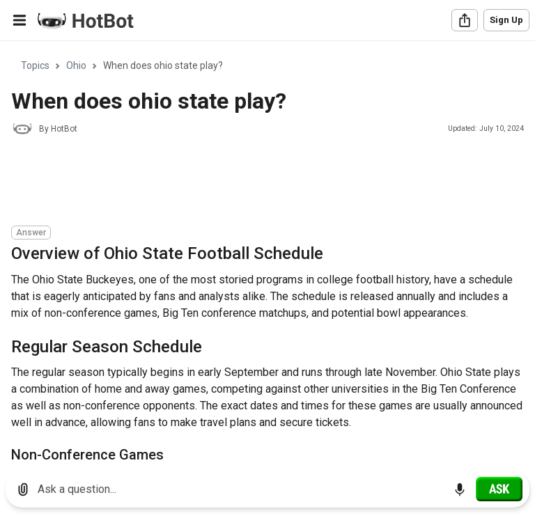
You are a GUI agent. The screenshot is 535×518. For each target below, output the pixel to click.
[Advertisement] (264, 182)
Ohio (76, 65)
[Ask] (499, 489)
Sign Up (506, 20)
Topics (35, 65)
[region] (267, 251)
